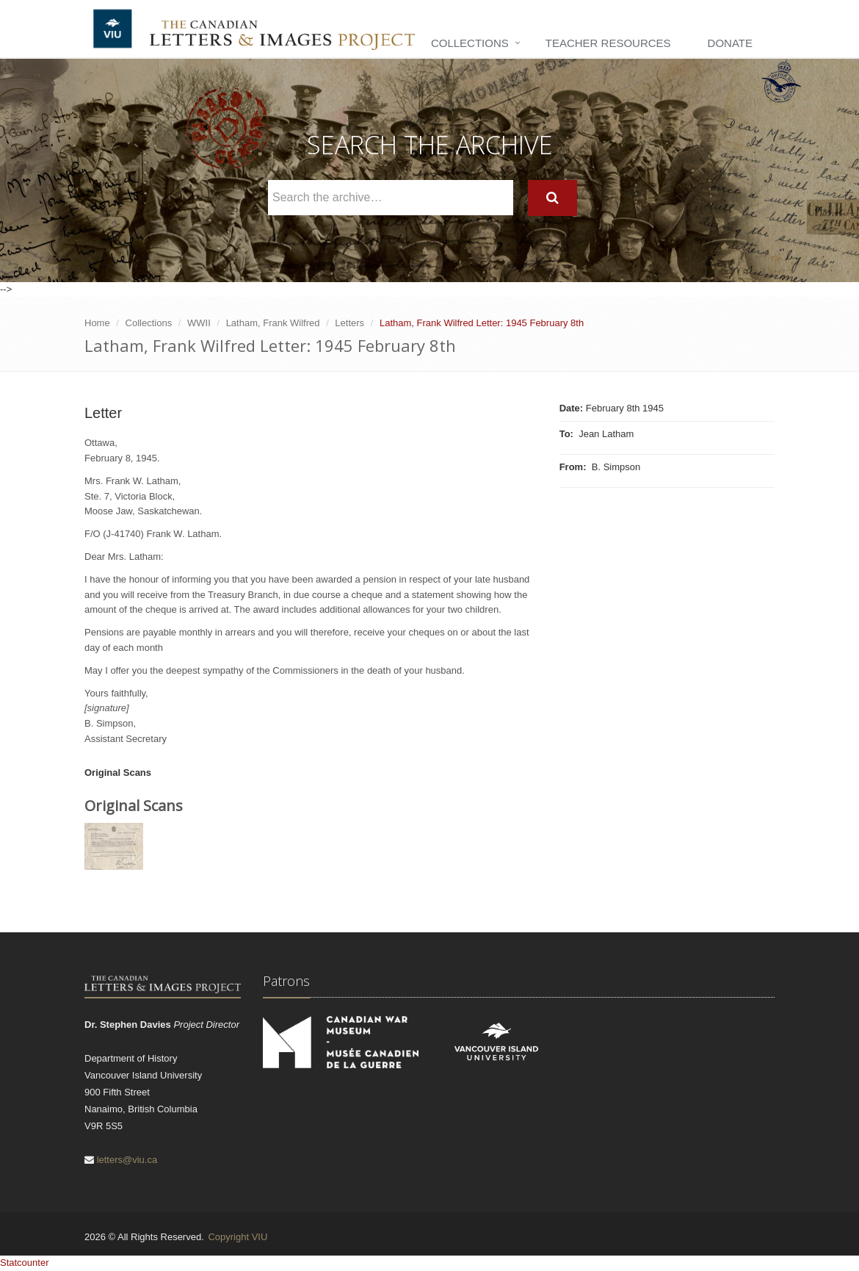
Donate (730, 43)
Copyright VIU (237, 1236)
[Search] (552, 198)
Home (97, 322)
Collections (470, 43)
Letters (349, 322)
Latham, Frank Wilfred (273, 322)
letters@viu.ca (127, 1159)
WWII (199, 322)
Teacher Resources (608, 43)
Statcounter (24, 1262)
